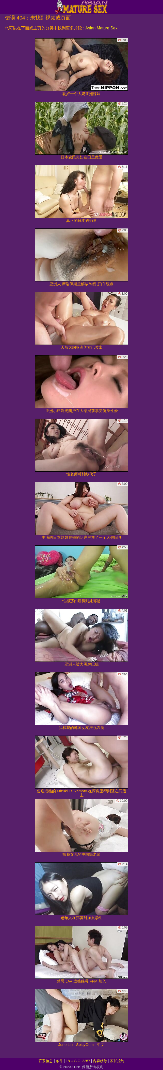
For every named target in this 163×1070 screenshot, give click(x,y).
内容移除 (100, 1061)
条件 (59, 1061)
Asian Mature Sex (101, 28)
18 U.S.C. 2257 (78, 1061)
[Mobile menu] (5, 7)
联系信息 (46, 1061)
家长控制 (117, 1061)
